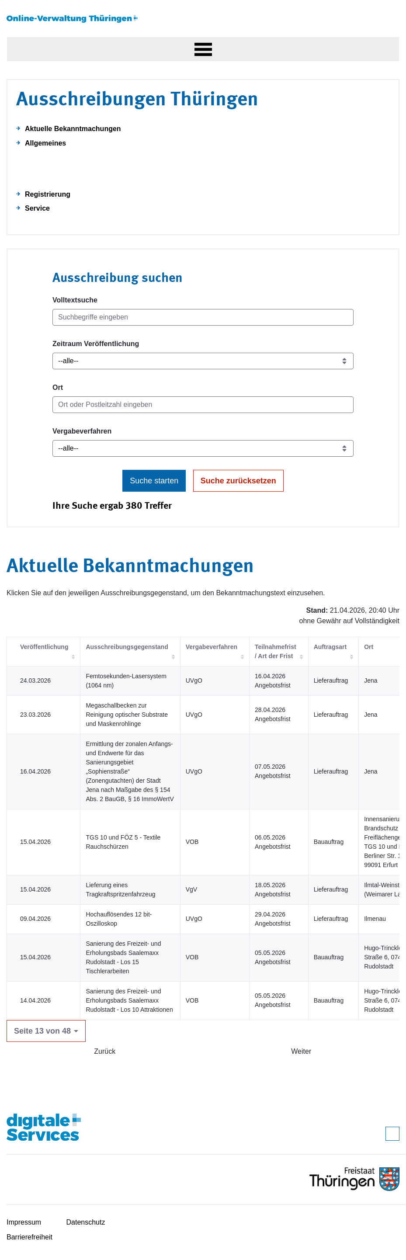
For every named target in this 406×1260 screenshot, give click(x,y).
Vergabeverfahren (81, 431)
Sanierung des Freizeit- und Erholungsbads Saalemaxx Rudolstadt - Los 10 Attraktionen (129, 1000)
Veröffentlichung (44, 646)
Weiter (301, 1051)
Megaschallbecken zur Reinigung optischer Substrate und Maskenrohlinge (127, 714)
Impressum (24, 1222)
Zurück (104, 1051)
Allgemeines (45, 143)
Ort (57, 387)
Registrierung (47, 194)
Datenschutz (85, 1222)
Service (37, 208)
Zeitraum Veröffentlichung (95, 343)
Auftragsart (330, 646)
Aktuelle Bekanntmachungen (73, 128)
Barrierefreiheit (29, 1237)
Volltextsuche (74, 300)
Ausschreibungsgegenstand (127, 646)
